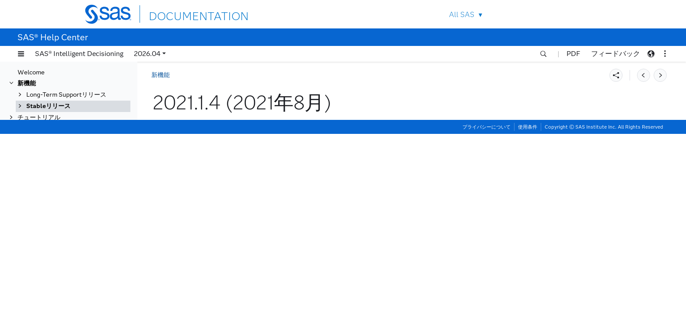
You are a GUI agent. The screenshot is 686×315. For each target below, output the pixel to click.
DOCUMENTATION (181, 14)
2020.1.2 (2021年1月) (65, 263)
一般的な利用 (36, 297)
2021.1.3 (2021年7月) (65, 195)
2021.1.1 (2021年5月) (65, 217)
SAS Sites (583, 14)
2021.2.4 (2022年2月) (65, 115)
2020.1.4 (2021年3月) (65, 240)
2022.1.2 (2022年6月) (65, 70)
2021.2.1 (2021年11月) (67, 149)
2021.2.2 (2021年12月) (67, 138)
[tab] (81, 183)
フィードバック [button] (615, 53)
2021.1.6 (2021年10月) (67, 160)
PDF (573, 53)
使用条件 (527, 308)
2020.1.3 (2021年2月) (65, 252)
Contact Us (562, 14)
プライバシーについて (486, 308)
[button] (21, 54)
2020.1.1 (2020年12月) (67, 274)
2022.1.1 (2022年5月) (65, 81)
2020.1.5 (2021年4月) (65, 229)
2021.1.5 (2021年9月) (65, 172)
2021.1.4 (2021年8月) (66, 183)
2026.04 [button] (147, 53)
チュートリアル (39, 286)
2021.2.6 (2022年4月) (65, 92)
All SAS (461, 14)
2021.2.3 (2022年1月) (65, 126)
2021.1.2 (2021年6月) (65, 206)
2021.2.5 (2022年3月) (65, 104)
